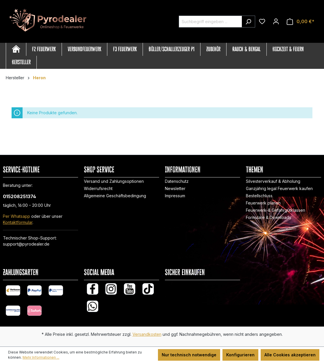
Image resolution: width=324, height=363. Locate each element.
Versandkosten (146, 334)
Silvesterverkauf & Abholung (273, 181)
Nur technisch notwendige (189, 354)
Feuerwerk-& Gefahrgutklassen (275, 210)
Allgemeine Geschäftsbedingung (115, 195)
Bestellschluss (259, 195)
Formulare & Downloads (268, 217)
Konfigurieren (240, 354)
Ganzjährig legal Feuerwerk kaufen (279, 188)
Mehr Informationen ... (41, 357)
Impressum (175, 195)
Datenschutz (177, 181)
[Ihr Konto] (276, 21)
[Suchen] (248, 21)
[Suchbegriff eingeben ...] (210, 21)
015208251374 (19, 196)
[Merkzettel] (262, 21)
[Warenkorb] (300, 21)
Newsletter (175, 188)
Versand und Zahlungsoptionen (114, 181)
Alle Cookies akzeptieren (290, 354)
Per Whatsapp (16, 216)
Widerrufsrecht (98, 188)
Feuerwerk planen (263, 202)
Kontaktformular (17, 222)
